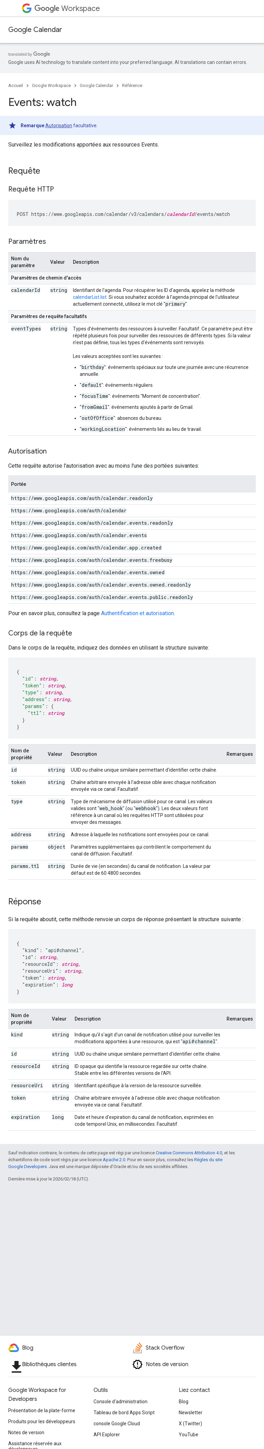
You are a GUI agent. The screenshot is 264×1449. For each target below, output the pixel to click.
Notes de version (26, 1432)
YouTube (188, 1434)
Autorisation (58, 125)
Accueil (15, 85)
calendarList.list (90, 297)
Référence (132, 85)
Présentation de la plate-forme (41, 1410)
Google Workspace (51, 85)
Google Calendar (35, 29)
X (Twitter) (190, 1423)
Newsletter (190, 1412)
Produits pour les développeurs (41, 1421)
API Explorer (107, 1434)
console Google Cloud (117, 1423)
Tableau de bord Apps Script (124, 1412)
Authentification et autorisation (137, 613)
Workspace (67, 8)
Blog (183, 1401)
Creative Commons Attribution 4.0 (189, 1152)
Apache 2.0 (114, 1159)
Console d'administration (120, 1401)
